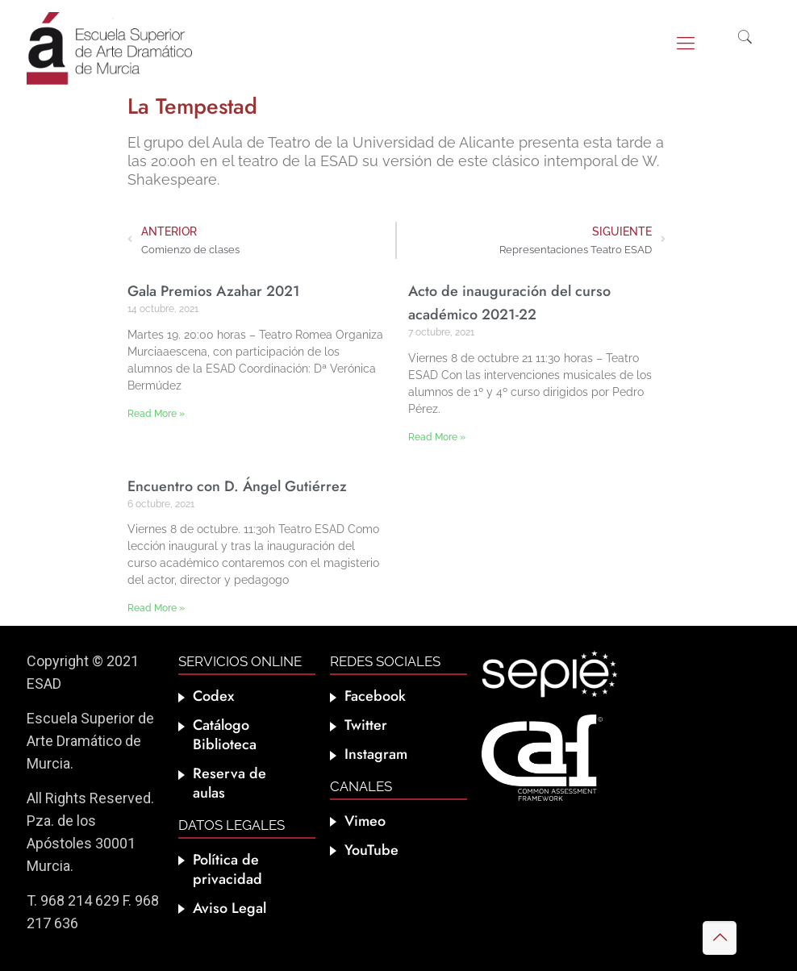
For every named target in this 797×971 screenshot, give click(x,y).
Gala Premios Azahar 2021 (213, 291)
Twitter (365, 725)
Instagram (375, 754)
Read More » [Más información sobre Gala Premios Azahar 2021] (156, 413)
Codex (213, 696)
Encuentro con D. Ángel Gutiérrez (237, 486)
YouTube (371, 850)
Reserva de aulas (229, 783)
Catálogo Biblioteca (225, 735)
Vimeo (365, 821)
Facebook (375, 696)
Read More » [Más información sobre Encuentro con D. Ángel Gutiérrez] (156, 608)
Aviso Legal (229, 908)
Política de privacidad (227, 869)
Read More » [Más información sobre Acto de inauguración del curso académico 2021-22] (436, 437)
